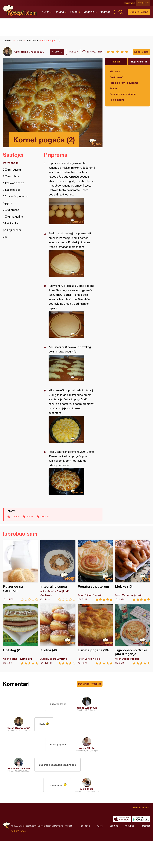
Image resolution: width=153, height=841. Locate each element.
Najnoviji (116, 61)
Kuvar (45, 11)
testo (30, 516)
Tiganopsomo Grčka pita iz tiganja (132, 634)
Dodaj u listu (141, 51)
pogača (45, 516)
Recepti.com (20, 11)
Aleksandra (87, 788)
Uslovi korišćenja (45, 825)
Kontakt (68, 825)
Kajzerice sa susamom (20, 570)
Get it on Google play (141, 819)
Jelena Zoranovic (86, 707)
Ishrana (59, 11)
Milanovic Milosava (19, 768)
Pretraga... (120, 12)
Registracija (130, 3)
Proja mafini (117, 99)
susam (15, 516)
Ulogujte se (144, 3)
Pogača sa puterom (95, 570)
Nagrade (105, 11)
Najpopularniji (139, 61)
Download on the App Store (122, 819)
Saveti (74, 11)
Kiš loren (115, 71)
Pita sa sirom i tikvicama (124, 82)
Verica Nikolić (87, 748)
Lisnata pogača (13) (95, 634)
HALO (23, 830)
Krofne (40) (57, 634)
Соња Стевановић (32, 51)
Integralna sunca (57, 570)
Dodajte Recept (139, 11)
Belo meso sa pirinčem (123, 94)
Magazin (89, 11)
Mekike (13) (132, 570)
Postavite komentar (89, 683)
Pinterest (145, 826)
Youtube (114, 826)
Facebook (85, 826)
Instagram (129, 826)
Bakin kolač (116, 77)
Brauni (113, 88)
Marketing (58, 825)
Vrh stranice (140, 807)
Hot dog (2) (20, 634)
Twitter (99, 826)
